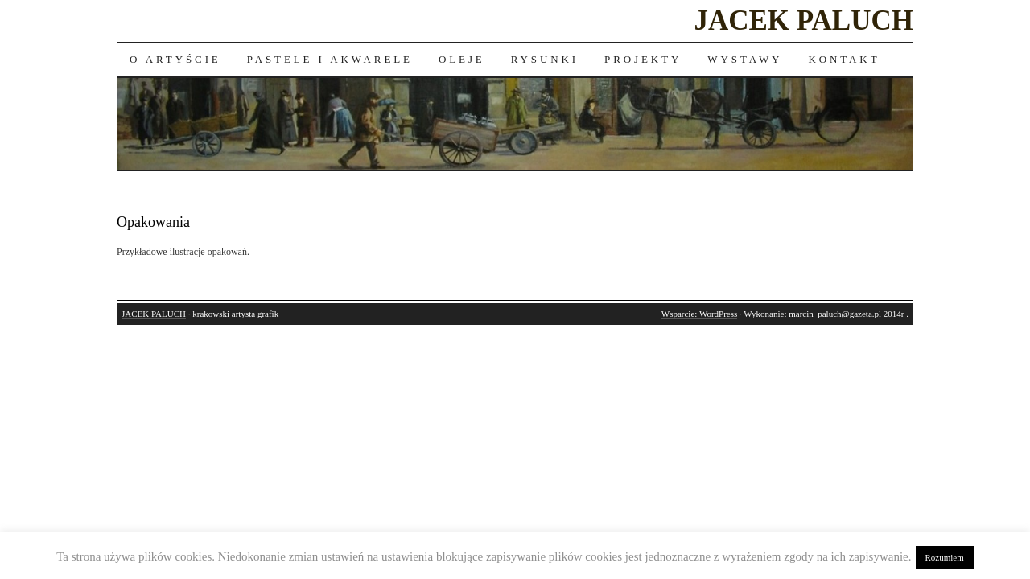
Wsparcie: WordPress (699, 313)
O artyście (175, 59)
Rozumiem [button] (944, 557)
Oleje (462, 59)
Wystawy (744, 59)
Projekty (643, 59)
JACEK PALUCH (803, 20)
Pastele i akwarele (330, 59)
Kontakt (844, 59)
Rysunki (545, 59)
